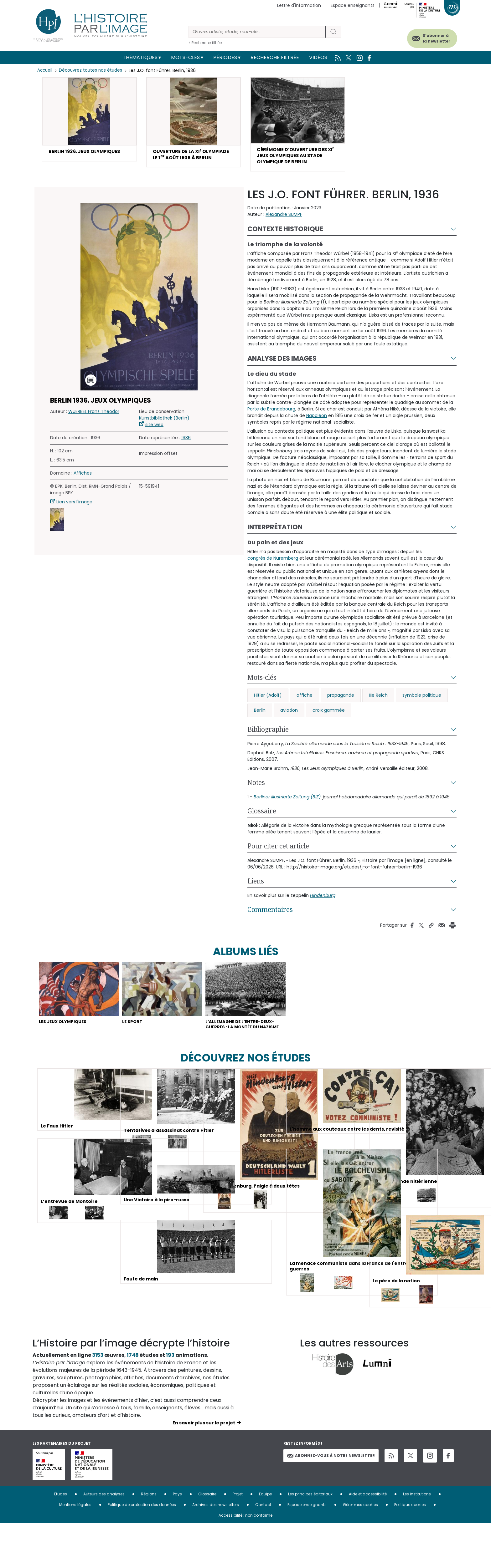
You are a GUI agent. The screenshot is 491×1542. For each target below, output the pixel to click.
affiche (305, 701)
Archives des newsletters (215, 1523)
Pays (177, 1512)
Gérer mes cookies (360, 1523)
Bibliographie (268, 735)
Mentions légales (75, 1523)
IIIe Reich (378, 701)
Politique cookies (410, 1523)
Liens (255, 887)
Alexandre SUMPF (284, 220)
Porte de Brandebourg (271, 415)
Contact (263, 1523)
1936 (186, 444)
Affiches (83, 479)
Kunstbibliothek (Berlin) (164, 424)
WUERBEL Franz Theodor (93, 418)
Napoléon (316, 422)
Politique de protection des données (142, 1523)
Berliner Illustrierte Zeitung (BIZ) (287, 803)
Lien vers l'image (74, 508)
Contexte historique (285, 235)
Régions (149, 1512)
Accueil (45, 70)
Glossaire (261, 817)
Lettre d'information (299, 5)
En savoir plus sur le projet (204, 1441)
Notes (256, 788)
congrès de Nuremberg (272, 564)
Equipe (265, 1512)
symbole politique (421, 701)
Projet (238, 1512)
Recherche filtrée (275, 57)
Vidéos (318, 57)
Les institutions (417, 1512)
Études (60, 1512)
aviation (289, 716)
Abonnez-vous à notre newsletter (331, 1473)
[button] (89, 120)
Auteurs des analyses (104, 1512)
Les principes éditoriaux (310, 1512)
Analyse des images (282, 364)
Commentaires (270, 915)
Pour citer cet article (278, 852)
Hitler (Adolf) (268, 701)
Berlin (260, 716)
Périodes (225, 57)
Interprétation (274, 533)
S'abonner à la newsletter (428, 36)
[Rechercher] (257, 32)
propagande (340, 701)
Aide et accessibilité (368, 1512)
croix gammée (329, 716)
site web (154, 431)
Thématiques (140, 57)
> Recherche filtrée (205, 42)
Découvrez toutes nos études (92, 70)
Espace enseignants (353, 5)
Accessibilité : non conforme (245, 1533)
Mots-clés (185, 57)
